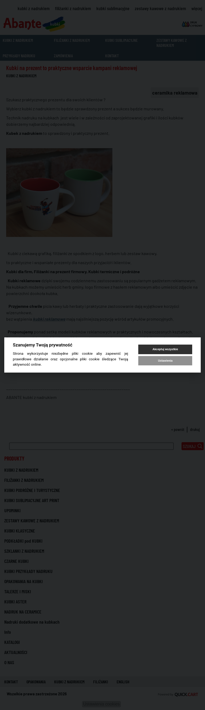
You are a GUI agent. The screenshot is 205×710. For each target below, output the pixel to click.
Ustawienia (165, 360)
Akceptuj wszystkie (165, 349)
